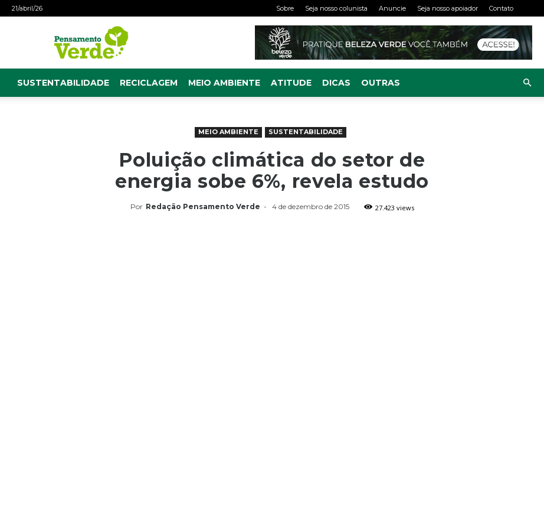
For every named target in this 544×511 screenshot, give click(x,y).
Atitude (291, 82)
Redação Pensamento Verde (203, 206)
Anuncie (392, 8)
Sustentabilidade (63, 82)
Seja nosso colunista (336, 8)
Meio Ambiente (224, 82)
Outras (380, 82)
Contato (501, 8)
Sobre (285, 8)
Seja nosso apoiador (447, 8)
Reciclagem (149, 82)
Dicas (336, 82)
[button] (527, 83)
